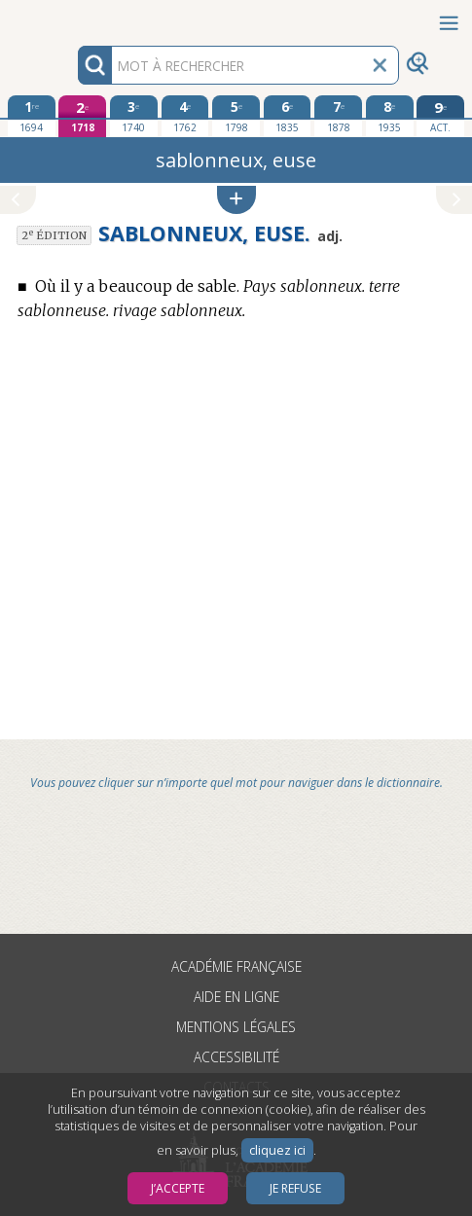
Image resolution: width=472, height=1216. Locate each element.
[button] (236, 200)
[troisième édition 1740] (134, 115)
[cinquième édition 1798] (236, 115)
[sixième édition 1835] (287, 115)
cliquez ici (277, 1150)
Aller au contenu (76, 17)
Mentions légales (236, 1027)
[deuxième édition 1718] (82, 116)
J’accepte (177, 1188)
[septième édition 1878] (338, 115)
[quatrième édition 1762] (185, 115)
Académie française (236, 966)
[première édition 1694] (31, 115)
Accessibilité (236, 1057)
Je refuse (295, 1188)
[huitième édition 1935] (390, 115)
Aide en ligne (236, 996)
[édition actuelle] (440, 116)
